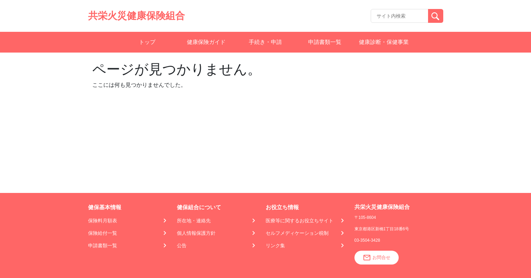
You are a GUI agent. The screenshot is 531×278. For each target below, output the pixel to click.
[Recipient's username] (399, 16)
